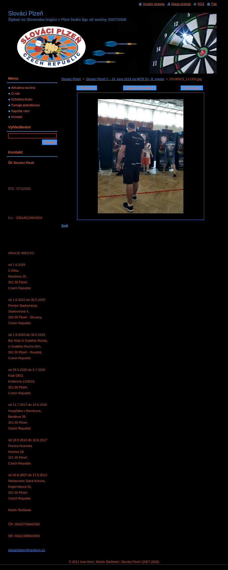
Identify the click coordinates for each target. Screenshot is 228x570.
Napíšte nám (20, 111)
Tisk (214, 4)
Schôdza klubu (21, 99)
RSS (201, 4)
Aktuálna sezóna (23, 88)
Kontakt (16, 117)
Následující (191, 88)
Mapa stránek (181, 4)
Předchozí (86, 88)
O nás (15, 93)
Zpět (64, 226)
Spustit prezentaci (140, 88)
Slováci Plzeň (71, 79)
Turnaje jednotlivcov (25, 105)
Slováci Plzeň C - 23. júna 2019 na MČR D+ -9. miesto (125, 79)
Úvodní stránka (153, 4)
